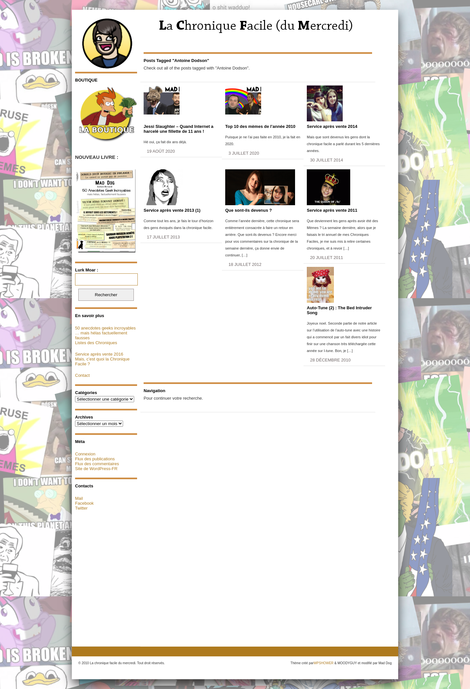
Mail (79, 498)
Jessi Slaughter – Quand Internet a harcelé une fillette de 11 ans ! (178, 129)
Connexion (85, 454)
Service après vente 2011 (332, 210)
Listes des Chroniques (96, 342)
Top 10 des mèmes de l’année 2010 (260, 126)
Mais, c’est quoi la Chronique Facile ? (102, 361)
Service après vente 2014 (332, 126)
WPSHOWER (324, 663)
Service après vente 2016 (99, 354)
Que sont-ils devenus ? (248, 210)
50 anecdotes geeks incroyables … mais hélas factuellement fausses (105, 333)
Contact (82, 375)
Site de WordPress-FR (96, 468)
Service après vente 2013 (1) (172, 210)
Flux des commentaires (97, 463)
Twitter (81, 508)
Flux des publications (95, 458)
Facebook (84, 503)
